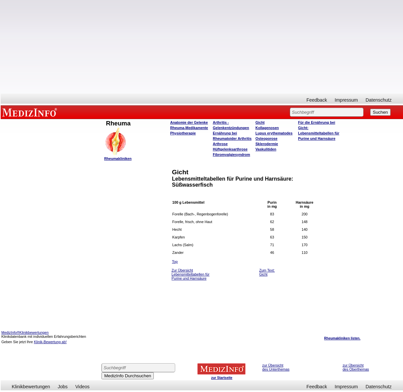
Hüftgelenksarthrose (230, 149)
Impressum (346, 100)
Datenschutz (378, 100)
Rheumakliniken (118, 159)
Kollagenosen (267, 128)
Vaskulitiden (265, 149)
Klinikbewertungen (31, 386)
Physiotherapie (183, 133)
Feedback (317, 100)
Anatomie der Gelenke (189, 122)
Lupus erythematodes (273, 133)
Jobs (63, 386)
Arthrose (220, 144)
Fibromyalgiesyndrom (231, 155)
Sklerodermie (266, 144)
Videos (82, 386)
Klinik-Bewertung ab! (50, 342)
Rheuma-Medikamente (189, 128)
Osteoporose (266, 138)
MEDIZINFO (31, 112)
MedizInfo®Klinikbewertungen (25, 332)
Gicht (259, 122)
